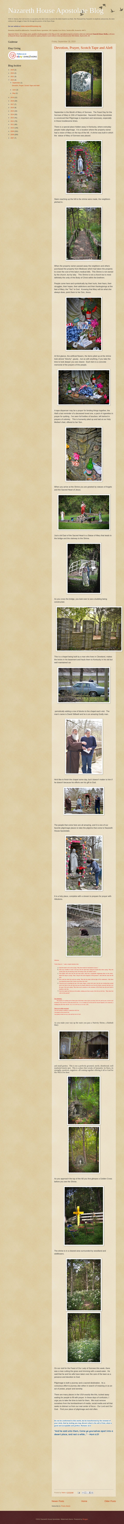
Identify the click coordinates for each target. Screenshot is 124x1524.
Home (84, 1501)
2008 (12, 134)
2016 (12, 108)
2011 (12, 124)
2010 (12, 128)
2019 (12, 97)
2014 (12, 114)
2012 (12, 121)
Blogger (85, 1519)
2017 (12, 104)
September (16, 83)
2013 (12, 118)
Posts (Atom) (65, 1506)
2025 (12, 70)
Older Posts (110, 1501)
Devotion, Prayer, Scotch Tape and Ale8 (83, 48)
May (14, 93)
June (14, 90)
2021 (12, 76)
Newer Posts (58, 1501)
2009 (12, 131)
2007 (12, 138)
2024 (12, 73)
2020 (12, 80)
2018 (12, 101)
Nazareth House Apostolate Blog (56, 10)
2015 (12, 111)
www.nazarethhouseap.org (31, 26)
